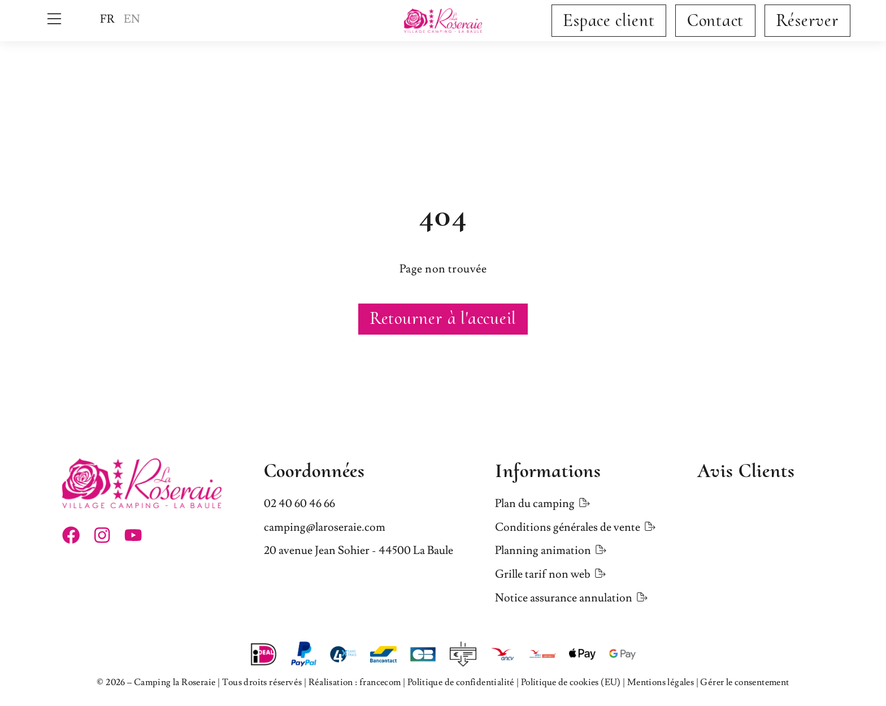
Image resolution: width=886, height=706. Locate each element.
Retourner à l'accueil (443, 318)
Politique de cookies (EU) (571, 682)
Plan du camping (535, 503)
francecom (380, 682)
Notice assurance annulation (563, 598)
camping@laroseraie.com (324, 527)
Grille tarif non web (542, 574)
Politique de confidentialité (461, 682)
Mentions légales (660, 682)
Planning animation (543, 550)
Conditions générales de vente (567, 527)
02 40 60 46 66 (299, 503)
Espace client (608, 20)
